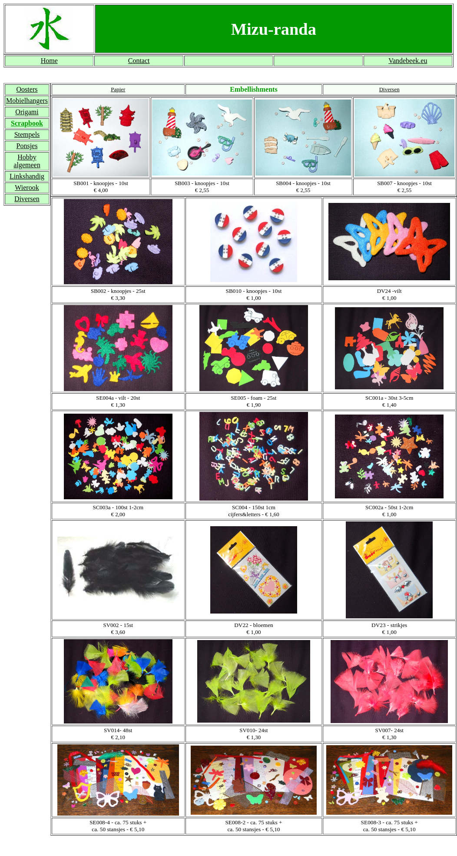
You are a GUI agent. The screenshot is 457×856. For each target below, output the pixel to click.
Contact (139, 60)
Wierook (27, 187)
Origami (26, 112)
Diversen (27, 198)
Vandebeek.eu (407, 60)
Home (49, 60)
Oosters (27, 89)
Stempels (27, 134)
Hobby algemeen (26, 161)
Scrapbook (27, 123)
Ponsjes (27, 145)
